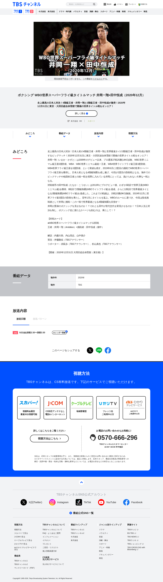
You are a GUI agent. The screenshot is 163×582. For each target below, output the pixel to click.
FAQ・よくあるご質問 (51, 533)
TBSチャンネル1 (18, 11)
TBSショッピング (134, 544)
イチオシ (120, 4)
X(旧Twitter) (35, 502)
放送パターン (40, 319)
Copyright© (16, 578)
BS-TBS (130, 533)
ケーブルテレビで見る (23, 540)
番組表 (109, 4)
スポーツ (103, 11)
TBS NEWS (132, 537)
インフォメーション (51, 537)
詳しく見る (80, 113)
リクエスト (98, 79)
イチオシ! (46, 540)
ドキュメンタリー (134, 11)
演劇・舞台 (94, 11)
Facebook (136, 502)
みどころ (30, 133)
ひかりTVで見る (20, 544)
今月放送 (42, 11)
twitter (90, 350)
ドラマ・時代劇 (65, 11)
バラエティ (77, 11)
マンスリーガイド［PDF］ (25, 568)
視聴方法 (144, 4)
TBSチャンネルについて (52, 530)
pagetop (81, 482)
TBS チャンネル (27, 4)
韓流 (145, 11)
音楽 (86, 11)
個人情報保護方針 (50, 551)
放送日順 (21, 319)
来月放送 (51, 11)
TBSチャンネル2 (29, 11)
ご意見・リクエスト (51, 547)
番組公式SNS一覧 (83, 513)
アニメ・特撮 (114, 11)
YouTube (111, 502)
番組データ (64, 133)
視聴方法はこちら (48, 438)
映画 (124, 11)
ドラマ (101, 530)
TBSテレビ (131, 530)
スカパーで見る (21, 533)
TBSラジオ (131, 540)
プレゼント (132, 4)
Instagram (63, 502)
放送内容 (98, 133)
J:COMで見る (19, 537)
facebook (108, 350)
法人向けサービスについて (53, 564)
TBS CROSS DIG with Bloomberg (136, 548)
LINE (99, 350)
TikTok (87, 502)
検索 (94, 4)
